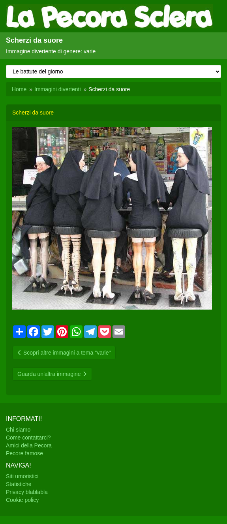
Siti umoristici (22, 476)
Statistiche (19, 484)
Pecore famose (24, 453)
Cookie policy (22, 500)
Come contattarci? (28, 437)
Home (19, 89)
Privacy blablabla (27, 492)
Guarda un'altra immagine (52, 374)
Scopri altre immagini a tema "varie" (64, 352)
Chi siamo (18, 429)
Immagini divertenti (57, 89)
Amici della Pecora (29, 445)
